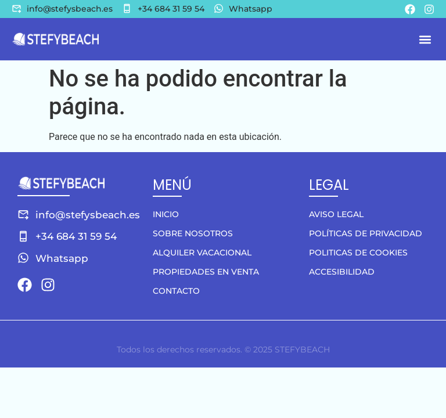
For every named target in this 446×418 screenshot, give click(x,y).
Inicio (166, 214)
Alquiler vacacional (202, 252)
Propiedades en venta (206, 271)
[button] (424, 39)
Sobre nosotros (193, 233)
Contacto (176, 291)
